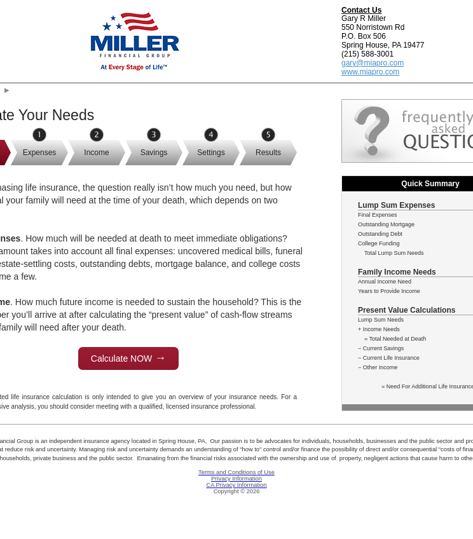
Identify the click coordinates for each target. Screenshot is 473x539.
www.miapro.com (370, 71)
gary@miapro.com (372, 62)
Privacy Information (236, 478)
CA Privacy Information (237, 485)
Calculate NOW (128, 357)
